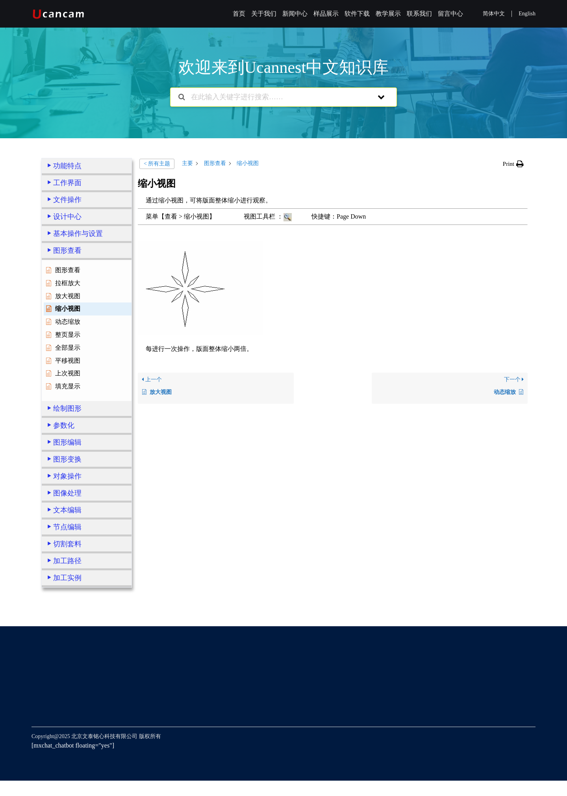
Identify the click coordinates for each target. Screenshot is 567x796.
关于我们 (263, 13)
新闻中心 (295, 13)
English (527, 14)
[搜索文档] (181, 97)
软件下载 (357, 13)
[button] (513, 164)
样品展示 (326, 13)
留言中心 (450, 13)
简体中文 (494, 14)
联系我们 (419, 13)
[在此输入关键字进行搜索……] (273, 97)
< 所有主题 (157, 164)
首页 (239, 13)
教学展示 (388, 13)
